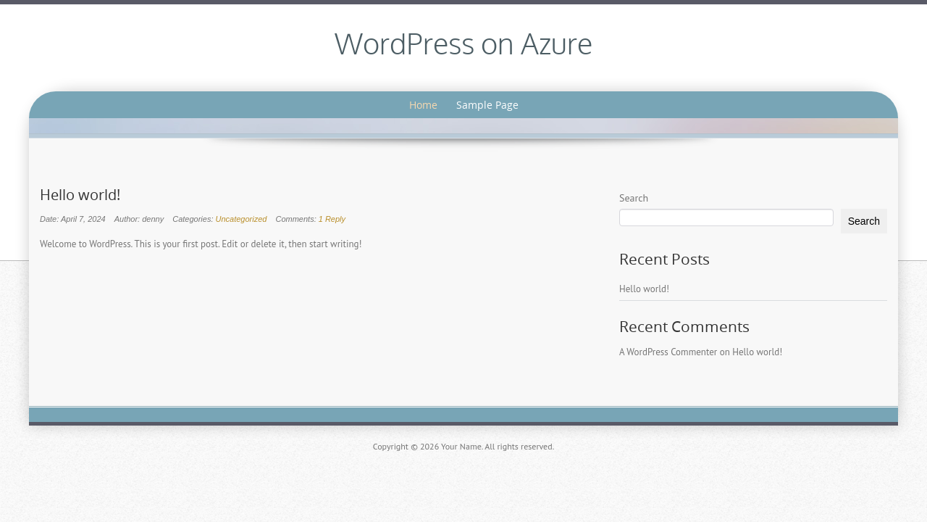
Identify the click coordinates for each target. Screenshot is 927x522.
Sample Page (487, 105)
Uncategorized (241, 219)
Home (423, 105)
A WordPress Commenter (668, 352)
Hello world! (80, 195)
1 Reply (332, 219)
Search (633, 197)
